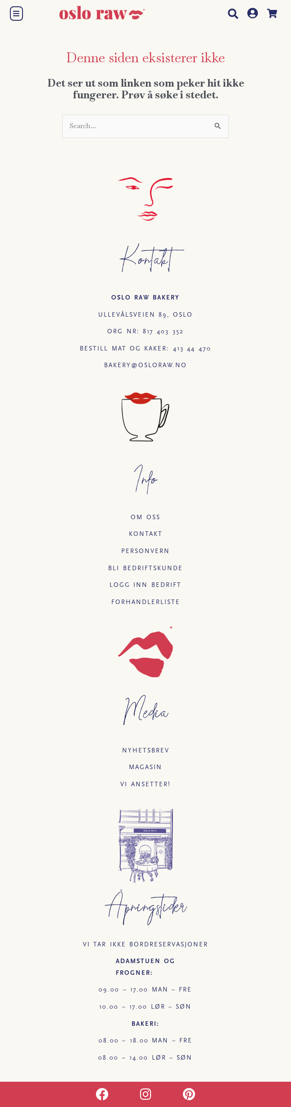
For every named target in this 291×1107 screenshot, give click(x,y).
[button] (16, 13)
